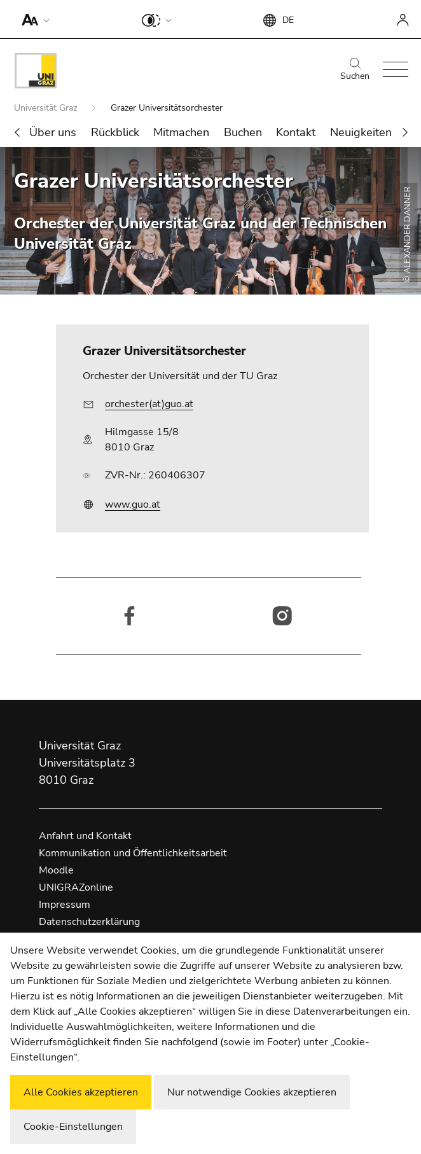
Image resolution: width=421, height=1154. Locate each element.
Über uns (52, 132)
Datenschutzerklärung (89, 922)
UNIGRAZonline (76, 887)
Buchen (243, 132)
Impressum (64, 905)
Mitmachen (181, 132)
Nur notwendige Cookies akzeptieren (251, 1092)
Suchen (354, 70)
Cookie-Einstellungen (73, 1127)
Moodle (56, 870)
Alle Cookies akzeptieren (81, 1092)
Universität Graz (46, 108)
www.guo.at (132, 504)
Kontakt (295, 132)
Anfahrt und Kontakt (85, 836)
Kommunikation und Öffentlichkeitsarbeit (133, 853)
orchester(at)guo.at (149, 404)
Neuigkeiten (361, 132)
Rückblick (115, 132)
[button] (33, 19)
